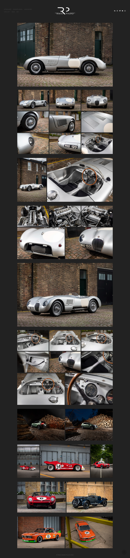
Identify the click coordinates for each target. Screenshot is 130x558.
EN (18, 12)
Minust (7, 12)
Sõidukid (7, 9)
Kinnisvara (17, 9)
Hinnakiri (28, 9)
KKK (13, 12)
